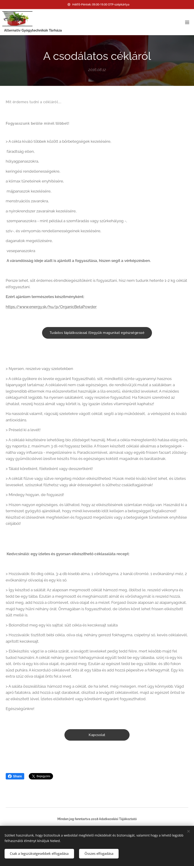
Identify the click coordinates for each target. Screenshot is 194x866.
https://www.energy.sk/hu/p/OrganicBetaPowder (51, 306)
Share (15, 776)
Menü (187, 22)
